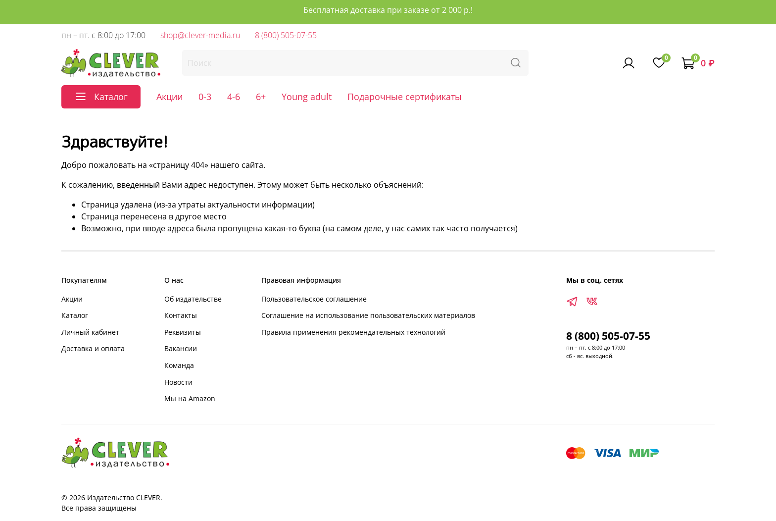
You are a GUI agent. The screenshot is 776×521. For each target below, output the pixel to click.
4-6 (233, 97)
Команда (179, 365)
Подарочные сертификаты (404, 97)
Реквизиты (182, 332)
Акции (169, 97)
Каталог (74, 315)
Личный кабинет (90, 332)
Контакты (180, 315)
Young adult (307, 97)
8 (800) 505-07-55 (286, 35)
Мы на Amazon (189, 398)
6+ (261, 97)
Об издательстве (193, 299)
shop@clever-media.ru (200, 35)
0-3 (204, 97)
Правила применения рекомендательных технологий (353, 332)
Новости (178, 382)
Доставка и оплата (93, 348)
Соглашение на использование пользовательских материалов (368, 315)
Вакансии (180, 348)
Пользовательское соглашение (314, 299)
